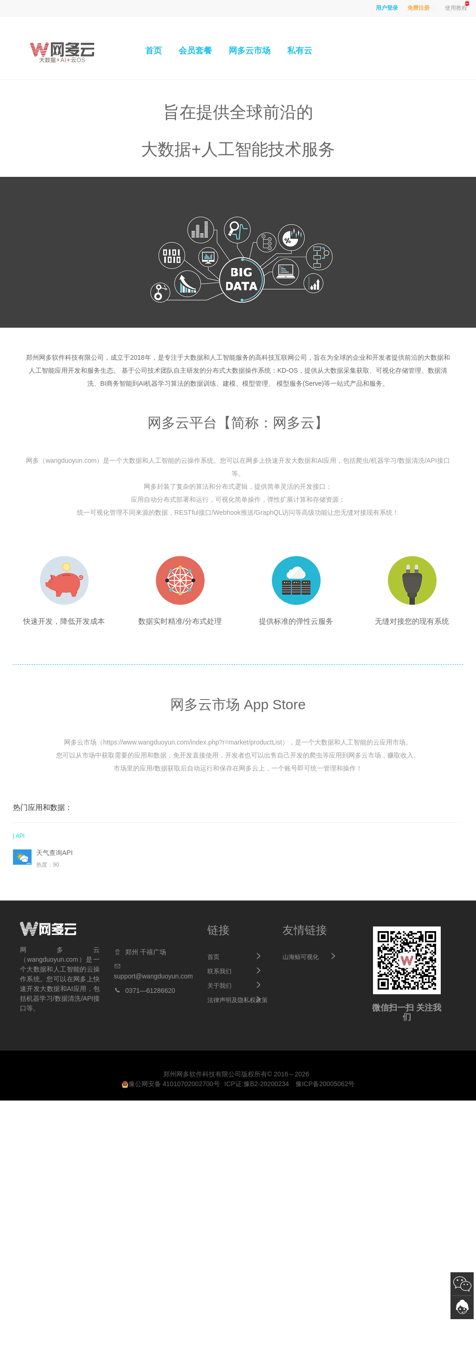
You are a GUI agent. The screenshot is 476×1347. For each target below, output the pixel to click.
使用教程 (456, 8)
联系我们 (219, 971)
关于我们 (219, 985)
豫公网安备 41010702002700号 (171, 1084)
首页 (153, 50)
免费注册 (418, 8)
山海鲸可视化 (301, 956)
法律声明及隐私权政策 (237, 1000)
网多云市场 (249, 50)
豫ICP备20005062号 (325, 1084)
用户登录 (387, 8)
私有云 (299, 50)
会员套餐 (195, 50)
